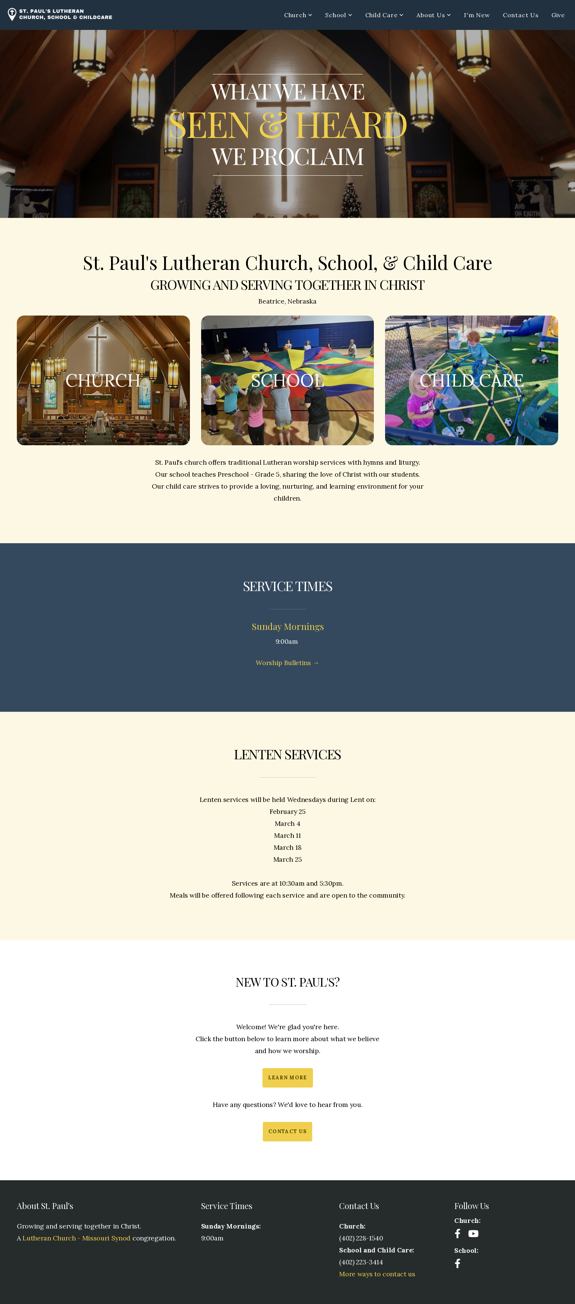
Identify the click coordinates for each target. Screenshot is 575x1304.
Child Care (384, 15)
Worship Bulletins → (287, 662)
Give (558, 15)
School (338, 15)
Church (298, 15)
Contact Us (521, 15)
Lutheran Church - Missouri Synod (76, 1238)
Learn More (287, 1077)
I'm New (477, 15)
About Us (433, 15)
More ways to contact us (377, 1274)
